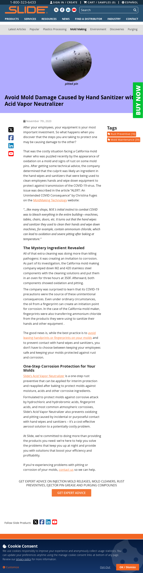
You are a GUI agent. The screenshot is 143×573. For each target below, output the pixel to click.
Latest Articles (17, 29)
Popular (34, 29)
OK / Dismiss (128, 567)
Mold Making (78, 29)
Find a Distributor (88, 19)
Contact (132, 19)
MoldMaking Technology (50, 200)
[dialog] (71, 556)
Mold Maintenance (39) (123, 139)
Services (30, 19)
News (66, 19)
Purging (132, 29)
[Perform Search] (134, 10)
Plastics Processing (54, 29)
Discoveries (117, 29)
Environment (98, 29)
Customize (12, 567)
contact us (66, 470)
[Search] (105, 10)
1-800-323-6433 (23, 2)
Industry (114, 19)
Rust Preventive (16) (121, 134)
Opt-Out (105, 567)
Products (12, 19)
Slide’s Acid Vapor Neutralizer (43, 376)
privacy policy (23, 559)
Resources (49, 19)
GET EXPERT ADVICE (71, 493)
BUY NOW (138, 100)
